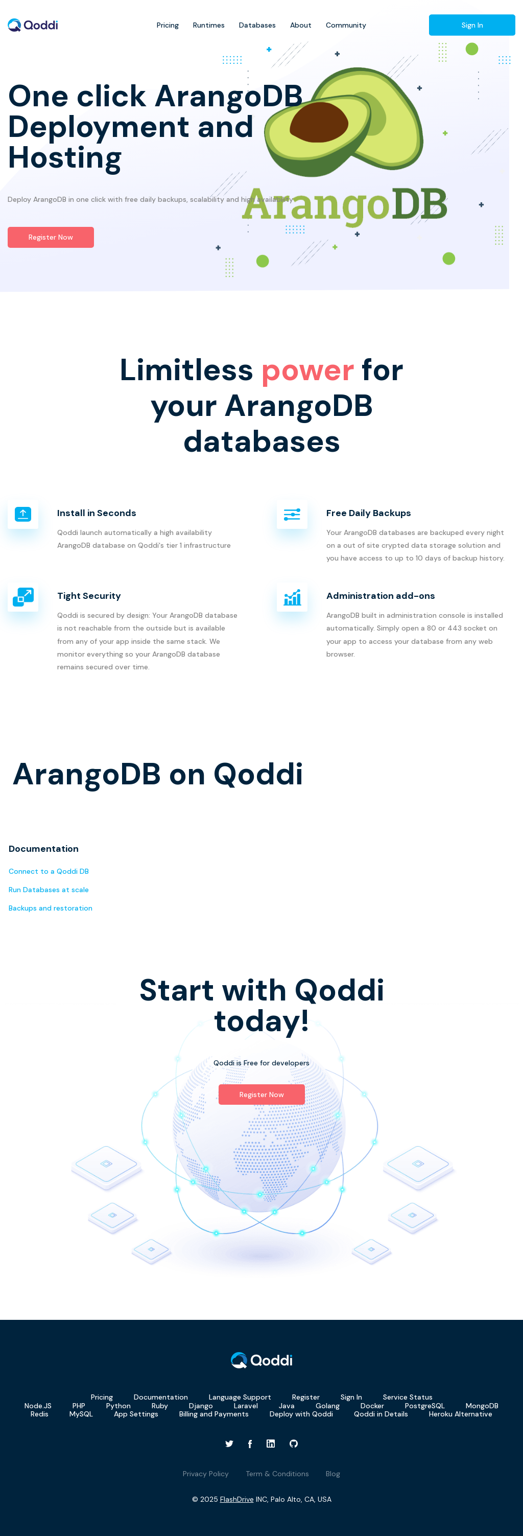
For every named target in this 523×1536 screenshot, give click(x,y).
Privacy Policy (206, 1473)
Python (118, 1405)
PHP (79, 1405)
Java (287, 1405)
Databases (257, 25)
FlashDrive (237, 1499)
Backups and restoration (50, 908)
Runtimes (209, 25)
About (301, 25)
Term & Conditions (277, 1473)
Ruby (160, 1405)
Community (346, 25)
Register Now (51, 237)
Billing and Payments (214, 1413)
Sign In (472, 25)
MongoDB (482, 1405)
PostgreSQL (425, 1405)
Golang (328, 1405)
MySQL (81, 1413)
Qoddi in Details (381, 1413)
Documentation (161, 1397)
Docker (372, 1405)
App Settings (136, 1413)
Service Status (408, 1397)
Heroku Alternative (460, 1413)
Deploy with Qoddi (301, 1413)
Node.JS (38, 1405)
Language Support (240, 1397)
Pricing (168, 25)
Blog (333, 1473)
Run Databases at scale (49, 889)
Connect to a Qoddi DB (49, 871)
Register (306, 1397)
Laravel (246, 1405)
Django (201, 1405)
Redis (40, 1413)
